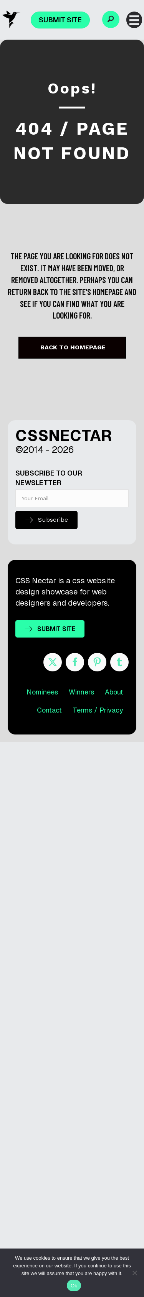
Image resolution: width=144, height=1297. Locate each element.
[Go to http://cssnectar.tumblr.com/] (119, 662)
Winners (81, 692)
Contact (49, 710)
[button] (110, 19)
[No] (134, 1273)
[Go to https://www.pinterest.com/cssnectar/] (97, 662)
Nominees (42, 692)
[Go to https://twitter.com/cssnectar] (52, 662)
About (114, 692)
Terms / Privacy (98, 710)
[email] (72, 498)
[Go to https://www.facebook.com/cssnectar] (75, 662)
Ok (74, 1286)
